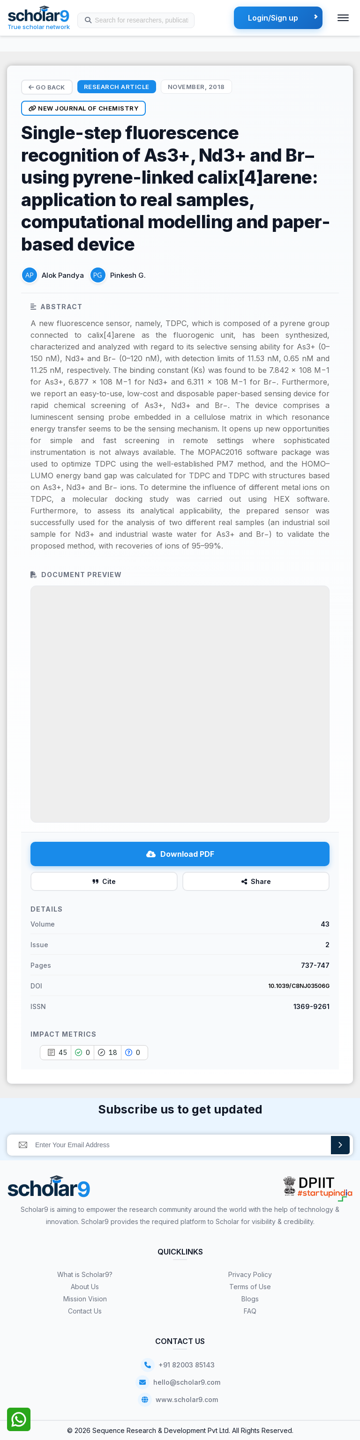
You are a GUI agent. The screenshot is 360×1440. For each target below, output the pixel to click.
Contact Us (85, 1311)
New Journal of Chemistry (83, 108)
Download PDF (180, 854)
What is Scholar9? (84, 1274)
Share (256, 881)
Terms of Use (250, 1287)
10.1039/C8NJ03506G (299, 985)
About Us (85, 1287)
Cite (104, 881)
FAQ (250, 1311)
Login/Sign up (273, 17)
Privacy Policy (250, 1274)
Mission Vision (85, 1299)
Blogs (250, 1299)
